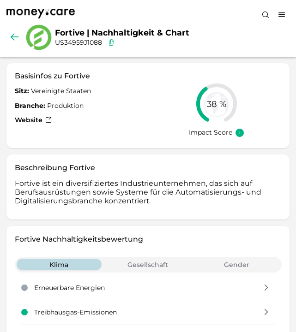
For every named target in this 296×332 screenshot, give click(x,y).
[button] (266, 288)
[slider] (216, 104)
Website (33, 120)
